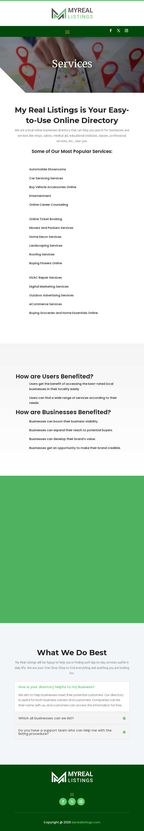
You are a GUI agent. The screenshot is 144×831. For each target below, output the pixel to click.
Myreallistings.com (86, 822)
